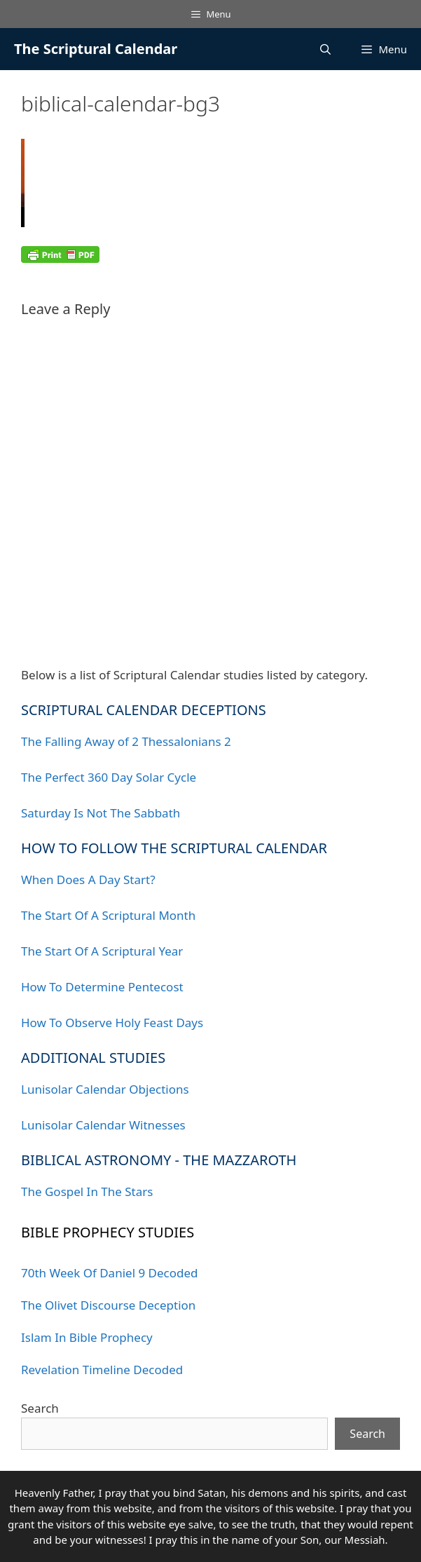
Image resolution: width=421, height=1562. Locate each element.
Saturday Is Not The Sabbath (100, 813)
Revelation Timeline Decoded (102, 1369)
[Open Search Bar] (325, 49)
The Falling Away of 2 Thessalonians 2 (126, 741)
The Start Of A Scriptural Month (108, 915)
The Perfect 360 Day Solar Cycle (108, 777)
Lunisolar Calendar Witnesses (103, 1125)
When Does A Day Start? (88, 879)
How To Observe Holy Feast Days (112, 1022)
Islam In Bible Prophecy (87, 1337)
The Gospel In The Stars (87, 1191)
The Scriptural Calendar (95, 48)
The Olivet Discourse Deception (108, 1305)
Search (40, 1408)
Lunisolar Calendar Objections (105, 1089)
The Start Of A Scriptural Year (102, 951)
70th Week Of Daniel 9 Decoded (109, 1273)
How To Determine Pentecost (102, 987)
